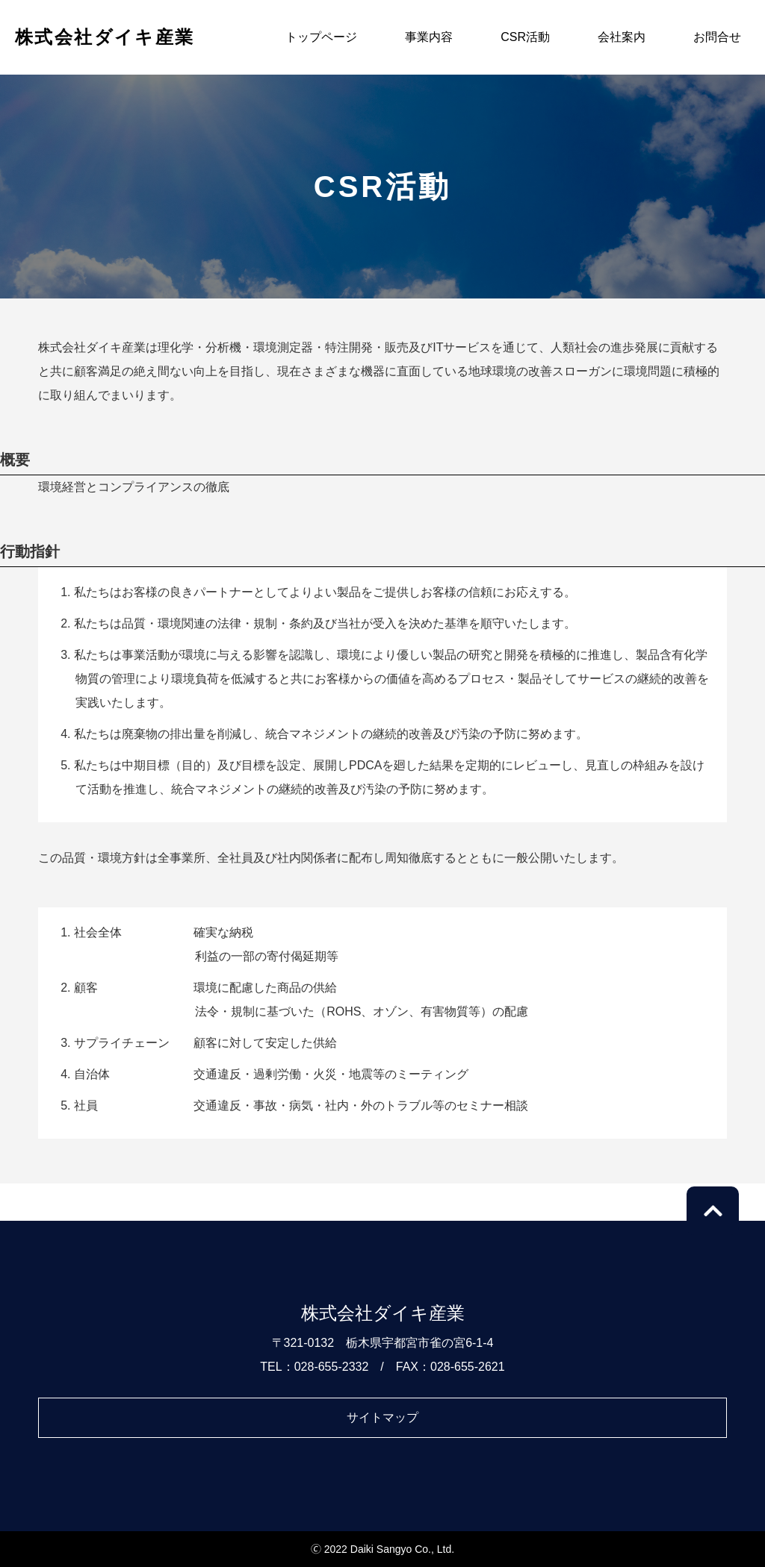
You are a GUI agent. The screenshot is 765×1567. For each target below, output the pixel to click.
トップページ (321, 37)
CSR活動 (525, 37)
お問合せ (717, 37)
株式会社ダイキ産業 (105, 37)
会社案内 (621, 37)
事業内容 (429, 37)
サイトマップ (382, 1417)
